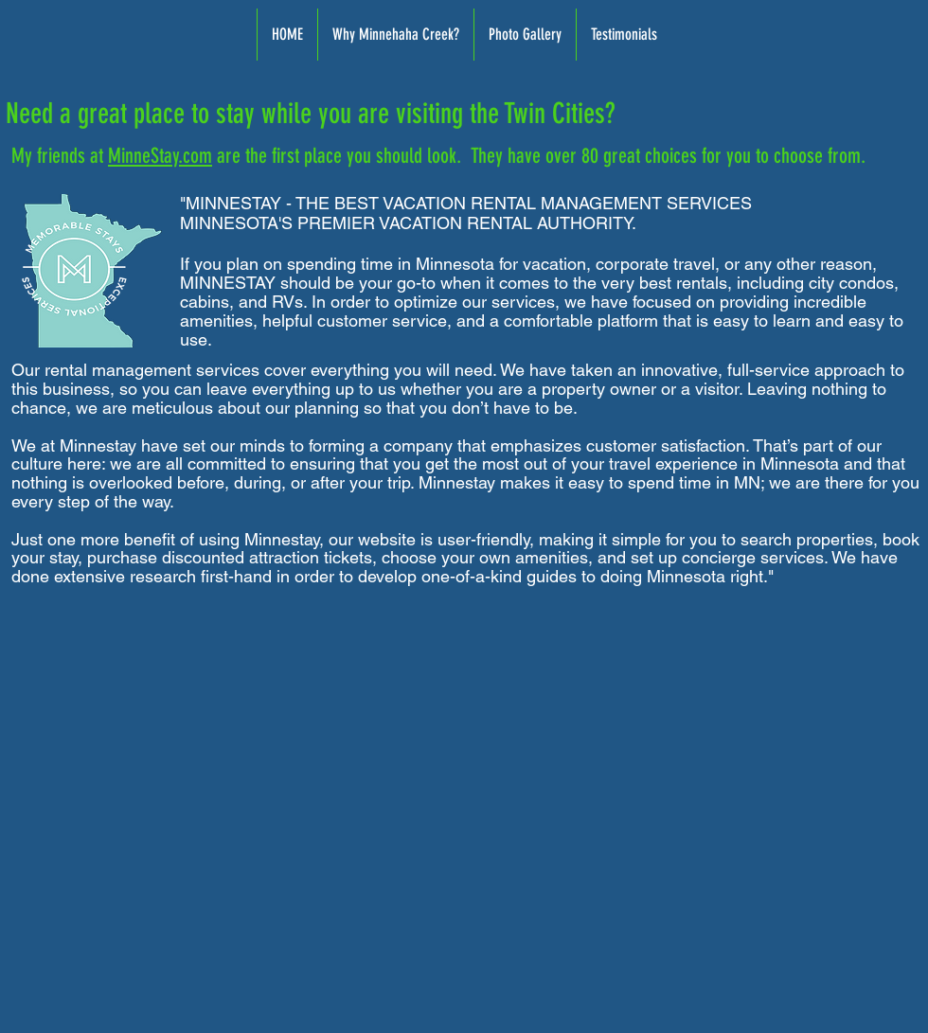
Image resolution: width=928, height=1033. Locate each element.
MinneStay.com (160, 156)
